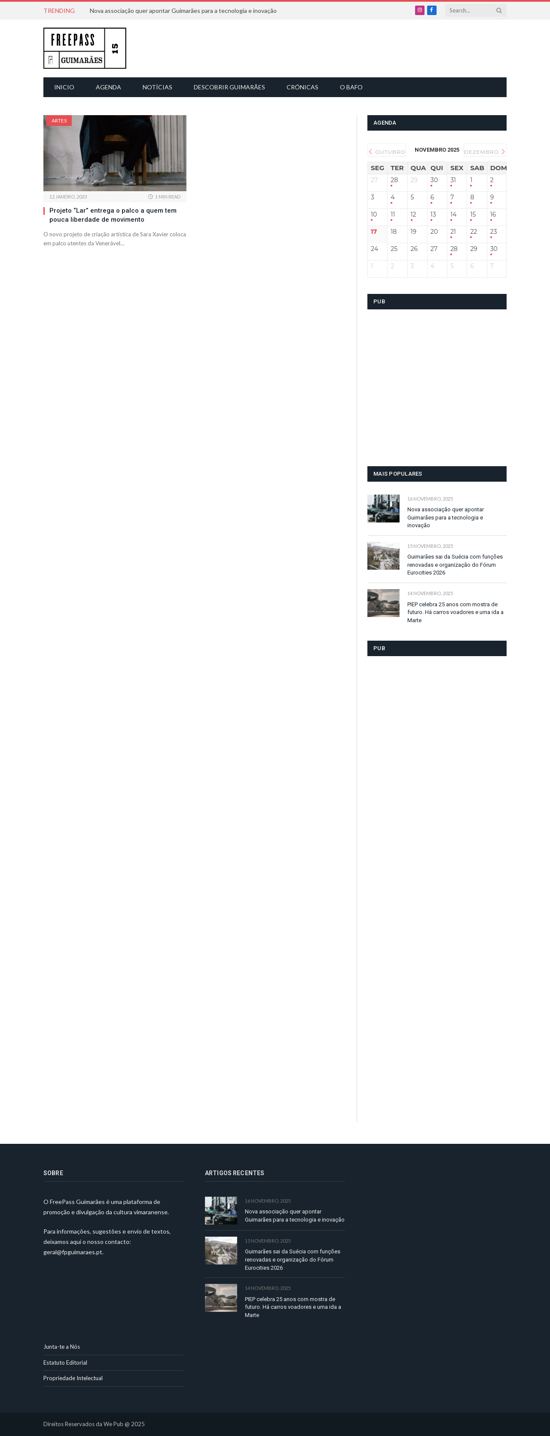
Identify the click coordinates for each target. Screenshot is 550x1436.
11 (393, 214)
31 (453, 180)
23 (493, 231)
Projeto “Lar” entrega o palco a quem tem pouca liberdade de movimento (113, 215)
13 (433, 214)
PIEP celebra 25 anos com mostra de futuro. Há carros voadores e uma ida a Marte (455, 612)
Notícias (157, 87)
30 (434, 180)
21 (453, 231)
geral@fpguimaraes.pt (72, 1252)
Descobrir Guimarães (229, 87)
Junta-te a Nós (61, 1346)
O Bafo (351, 87)
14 (453, 214)
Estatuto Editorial (65, 1362)
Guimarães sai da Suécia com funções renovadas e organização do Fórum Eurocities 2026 (455, 564)
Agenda (108, 87)
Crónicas (302, 87)
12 (413, 214)
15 (473, 214)
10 (374, 214)
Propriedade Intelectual (73, 1378)
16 (493, 214)
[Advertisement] (280, 47)
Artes (59, 120)
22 (473, 231)
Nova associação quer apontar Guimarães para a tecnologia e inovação (183, 10)
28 (394, 180)
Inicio (64, 87)
